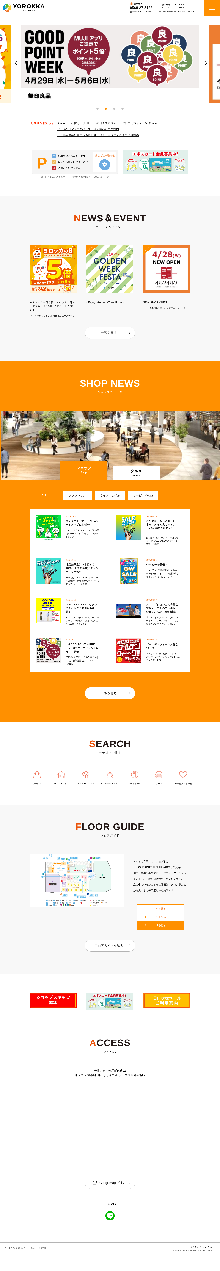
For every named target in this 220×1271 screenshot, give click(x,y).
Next (204, 62)
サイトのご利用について (15, 1264)
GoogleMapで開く (109, 1199)
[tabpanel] (110, 64)
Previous (15, 62)
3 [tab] (114, 109)
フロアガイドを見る (109, 961)
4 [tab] (122, 109)
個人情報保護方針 (38, 1264)
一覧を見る (109, 332)
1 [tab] (97, 109)
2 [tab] (106, 109)
